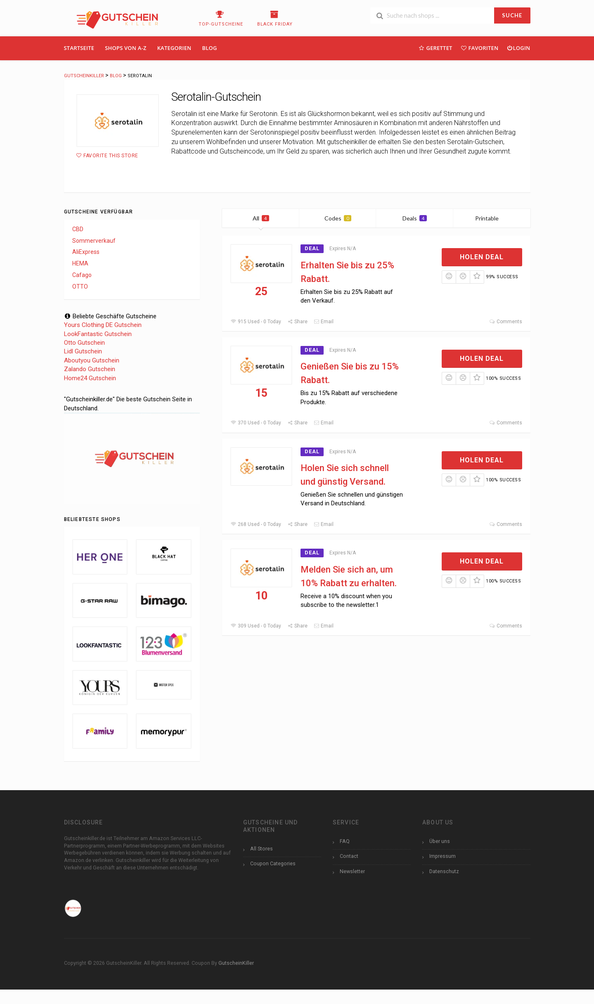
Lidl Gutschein (83, 351)
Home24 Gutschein (90, 378)
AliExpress (85, 252)
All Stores (261, 848)
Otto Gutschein (84, 342)
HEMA (80, 263)
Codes (337, 218)
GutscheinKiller (236, 963)
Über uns (439, 841)
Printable (492, 218)
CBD (77, 229)
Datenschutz (444, 871)
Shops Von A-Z (125, 48)
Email (324, 321)
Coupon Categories (273, 863)
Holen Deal (482, 257)
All (261, 218)
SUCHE (512, 15)
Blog (209, 48)
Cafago (82, 275)
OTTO (80, 286)
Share (297, 321)
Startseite (79, 48)
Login (518, 48)
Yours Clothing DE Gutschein (103, 325)
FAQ (345, 841)
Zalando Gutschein (89, 369)
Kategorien (174, 48)
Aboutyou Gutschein (91, 360)
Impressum (442, 856)
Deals (414, 218)
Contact (349, 856)
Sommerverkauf (94, 240)
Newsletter (352, 871)
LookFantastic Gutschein (98, 334)
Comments (505, 321)
